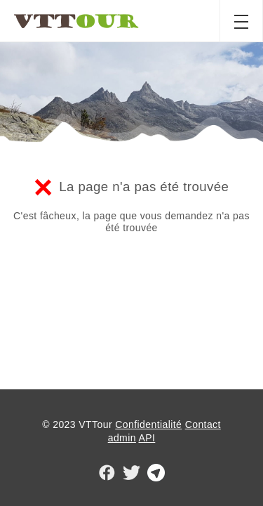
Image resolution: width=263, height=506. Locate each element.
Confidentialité (148, 424)
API (146, 437)
